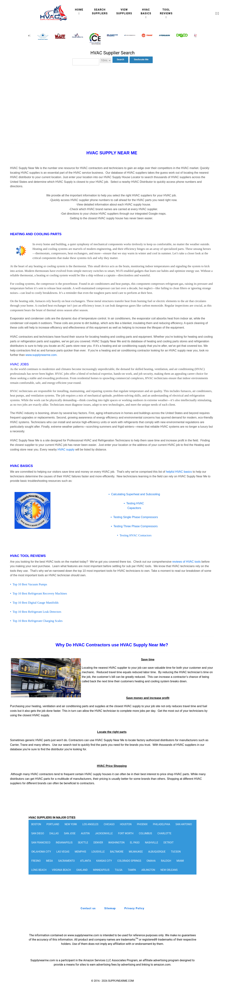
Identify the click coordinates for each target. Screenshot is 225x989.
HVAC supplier (118, 667)
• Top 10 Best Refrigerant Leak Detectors (35, 611)
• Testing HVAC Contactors (134, 535)
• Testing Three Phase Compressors (134, 526)
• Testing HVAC (134, 503)
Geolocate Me (141, 59)
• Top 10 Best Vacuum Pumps (28, 584)
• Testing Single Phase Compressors (134, 517)
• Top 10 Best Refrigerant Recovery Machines (38, 593)
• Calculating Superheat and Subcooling (134, 494)
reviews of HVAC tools (186, 561)
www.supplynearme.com (41, 354)
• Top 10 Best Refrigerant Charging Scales (36, 621)
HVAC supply (66, 449)
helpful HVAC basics (179, 471)
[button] (191, 39)
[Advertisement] (112, 98)
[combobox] (85, 61)
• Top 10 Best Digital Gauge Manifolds (34, 602)
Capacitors (134, 508)
